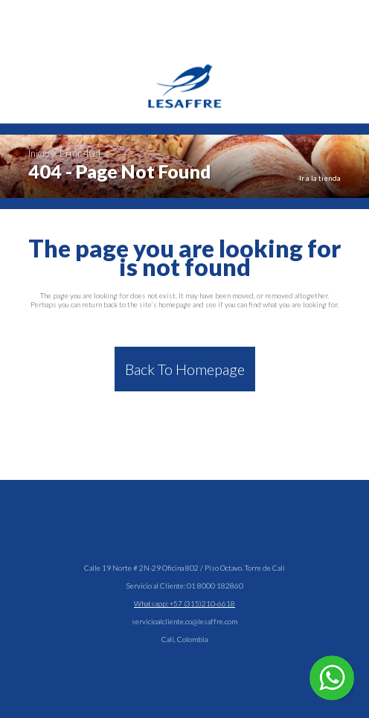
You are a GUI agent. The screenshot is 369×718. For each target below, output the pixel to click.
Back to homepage (185, 369)
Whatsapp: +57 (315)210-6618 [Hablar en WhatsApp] (184, 603)
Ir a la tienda (320, 177)
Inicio (38, 153)
